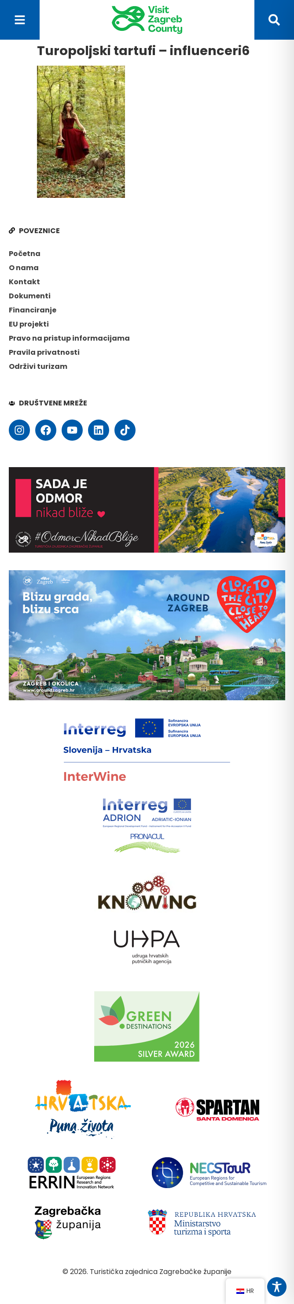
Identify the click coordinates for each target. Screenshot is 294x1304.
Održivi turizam (38, 366)
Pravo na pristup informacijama (69, 338)
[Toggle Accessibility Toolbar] (276, 1286)
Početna (24, 254)
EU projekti (29, 324)
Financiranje (32, 310)
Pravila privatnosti (44, 352)
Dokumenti (30, 296)
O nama (24, 268)
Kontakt (24, 282)
